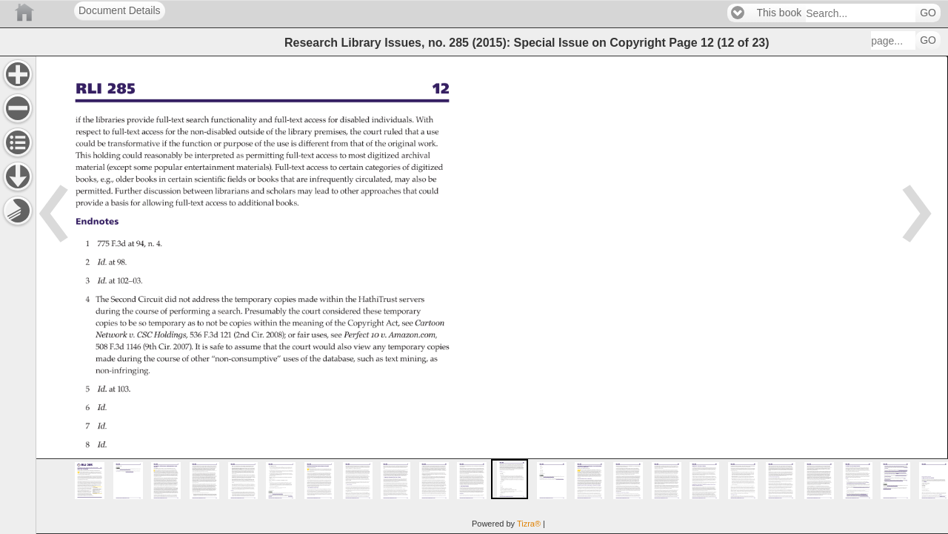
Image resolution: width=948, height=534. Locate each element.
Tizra (529, 523)
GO (928, 13)
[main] (492, 295)
